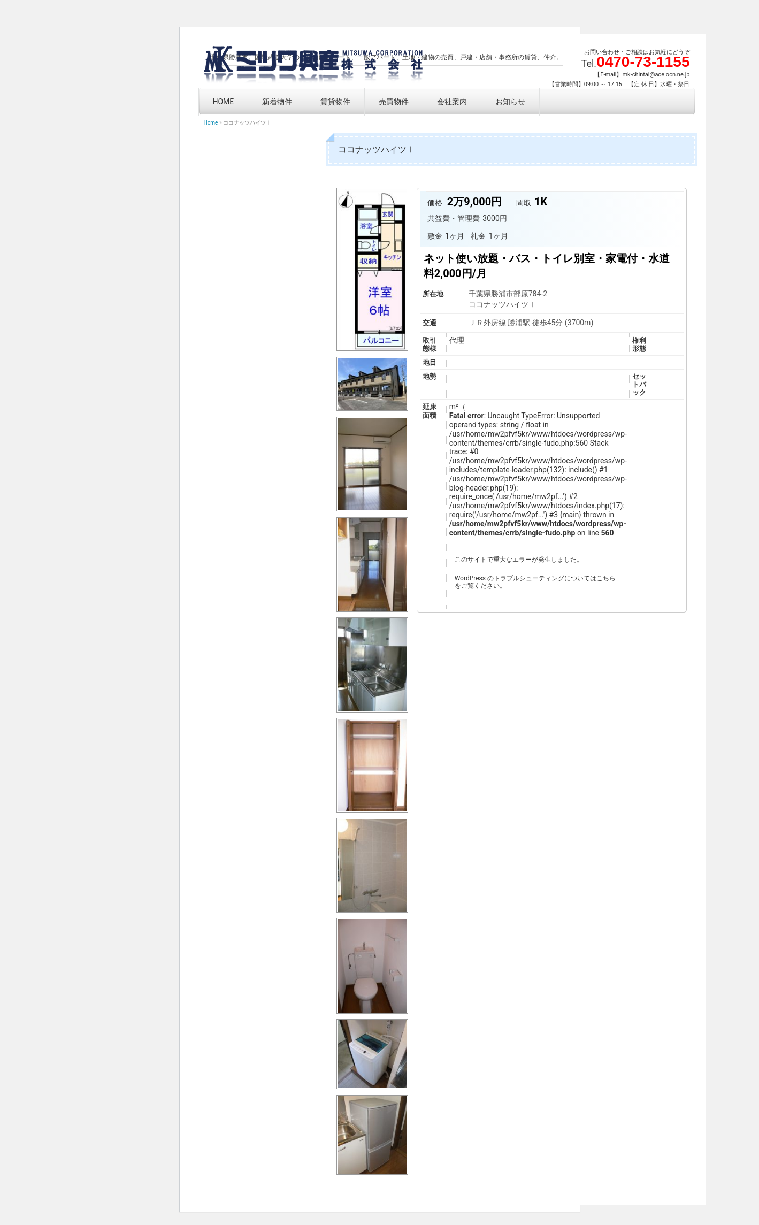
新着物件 (277, 101)
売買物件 (394, 101)
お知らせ (510, 101)
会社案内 (452, 101)
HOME (223, 101)
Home (211, 123)
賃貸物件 (335, 101)
